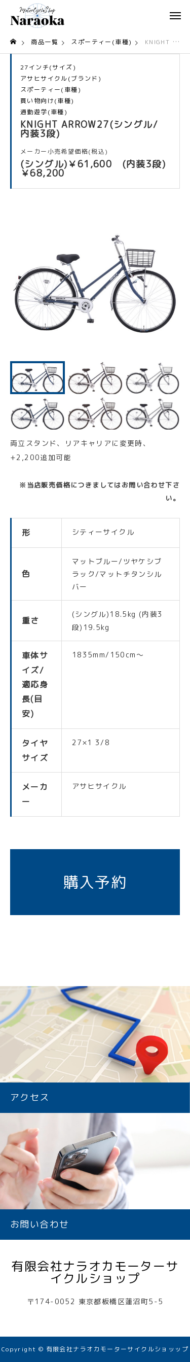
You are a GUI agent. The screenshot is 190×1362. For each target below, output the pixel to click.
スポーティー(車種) (50, 90)
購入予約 (95, 882)
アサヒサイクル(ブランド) (60, 79)
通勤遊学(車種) (43, 112)
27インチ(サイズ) (48, 67)
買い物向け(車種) (47, 101)
